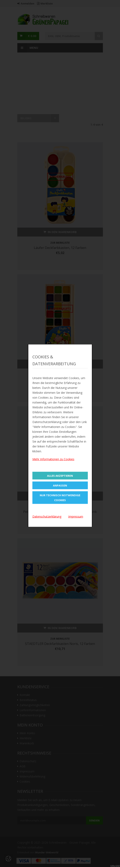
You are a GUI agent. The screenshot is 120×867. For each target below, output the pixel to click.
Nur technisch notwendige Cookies (60, 497)
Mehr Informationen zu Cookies (53, 459)
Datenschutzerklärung (46, 516)
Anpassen (60, 485)
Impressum (75, 516)
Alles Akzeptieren (60, 475)
